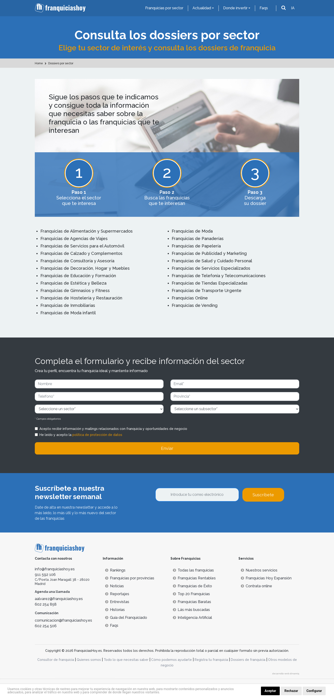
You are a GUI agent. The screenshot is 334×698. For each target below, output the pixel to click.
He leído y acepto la (80, 435)
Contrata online (256, 586)
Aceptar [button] (270, 691)
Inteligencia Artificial (192, 617)
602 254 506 (46, 626)
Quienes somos (89, 660)
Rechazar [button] (291, 691)
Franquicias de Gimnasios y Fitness (75, 290)
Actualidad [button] (202, 8)
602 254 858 (46, 604)
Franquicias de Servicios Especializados (211, 268)
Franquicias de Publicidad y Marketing (209, 253)
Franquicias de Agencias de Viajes (74, 238)
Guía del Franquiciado (126, 617)
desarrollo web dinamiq (285, 673)
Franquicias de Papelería (196, 245)
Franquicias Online (190, 297)
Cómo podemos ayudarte (171, 660)
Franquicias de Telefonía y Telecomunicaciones (219, 275)
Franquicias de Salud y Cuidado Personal (212, 260)
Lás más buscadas (191, 609)
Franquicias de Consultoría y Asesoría (77, 260)
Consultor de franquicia (55, 660)
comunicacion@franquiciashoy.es (63, 620)
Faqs (264, 8)
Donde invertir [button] (235, 8)
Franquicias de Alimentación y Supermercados (86, 231)
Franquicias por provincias (129, 578)
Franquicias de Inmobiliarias (67, 305)
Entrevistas (117, 602)
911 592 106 (45, 574)
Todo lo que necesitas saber (126, 660)
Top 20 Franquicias (191, 594)
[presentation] (190, 514)
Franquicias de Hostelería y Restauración (81, 297)
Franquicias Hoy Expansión (266, 578)
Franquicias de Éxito (192, 586)
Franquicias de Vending (195, 305)
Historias (115, 609)
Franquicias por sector (164, 8)
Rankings (115, 570)
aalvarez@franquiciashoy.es (59, 599)
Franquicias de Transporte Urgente (206, 290)
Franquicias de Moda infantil (68, 312)
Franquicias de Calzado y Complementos (81, 253)
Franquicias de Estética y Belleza (73, 283)
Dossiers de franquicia (248, 660)
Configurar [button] (314, 691)
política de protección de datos (97, 435)
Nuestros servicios (259, 570)
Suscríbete (263, 494)
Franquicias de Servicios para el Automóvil (82, 245)
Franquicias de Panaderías (198, 238)
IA (293, 8)
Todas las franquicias (193, 570)
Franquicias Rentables (194, 578)
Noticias (114, 586)
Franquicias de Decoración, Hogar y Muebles (85, 268)
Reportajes (117, 594)
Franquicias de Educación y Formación (78, 275)
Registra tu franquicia (211, 660)
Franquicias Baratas (192, 602)
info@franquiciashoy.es (55, 569)
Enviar (167, 448)
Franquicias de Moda (192, 231)
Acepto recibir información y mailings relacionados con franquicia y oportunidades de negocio (113, 429)
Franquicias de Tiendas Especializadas (209, 283)
